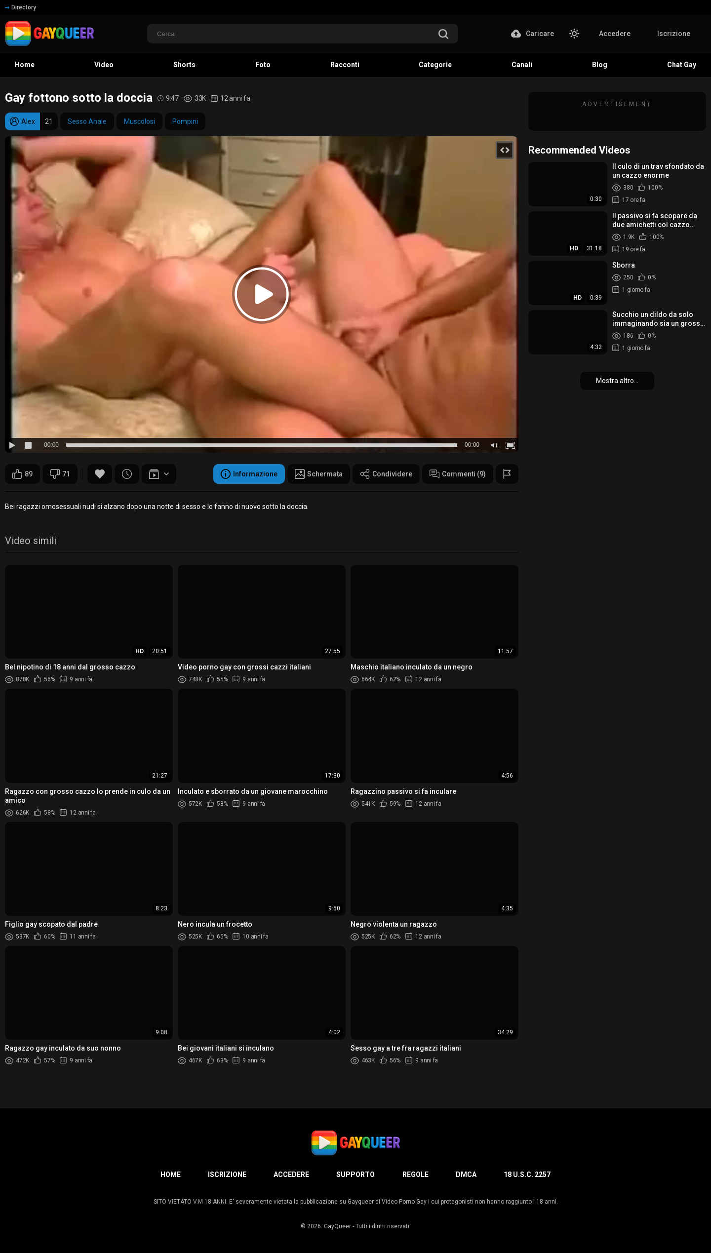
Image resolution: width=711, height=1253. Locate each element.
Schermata (319, 474)
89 (22, 474)
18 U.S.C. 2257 (527, 1174)
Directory (20, 7)
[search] (443, 34)
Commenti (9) (458, 474)
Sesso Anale (87, 121)
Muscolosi (139, 121)
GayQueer (337, 1226)
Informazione (249, 474)
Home (170, 1174)
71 (60, 474)
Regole (415, 1174)
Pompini (185, 121)
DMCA (466, 1174)
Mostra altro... (617, 381)
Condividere (386, 474)
